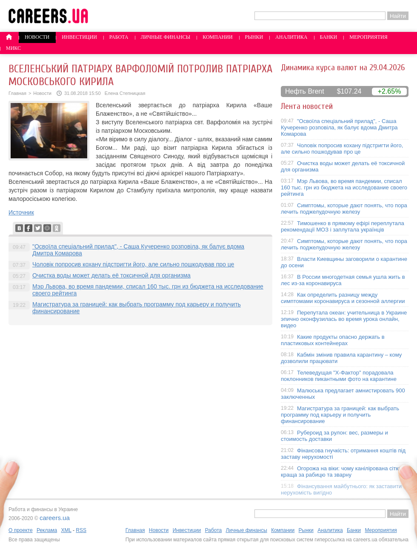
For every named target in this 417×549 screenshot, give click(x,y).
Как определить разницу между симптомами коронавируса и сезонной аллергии (343, 298)
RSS (81, 530)
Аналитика (291, 37)
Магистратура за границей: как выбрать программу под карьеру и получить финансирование (340, 414)
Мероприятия (368, 37)
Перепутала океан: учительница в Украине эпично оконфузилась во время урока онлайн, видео (344, 319)
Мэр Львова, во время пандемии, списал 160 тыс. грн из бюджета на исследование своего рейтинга (344, 187)
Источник (21, 212)
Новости (37, 37)
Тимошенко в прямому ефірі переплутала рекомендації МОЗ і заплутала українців (342, 226)
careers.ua (55, 517)
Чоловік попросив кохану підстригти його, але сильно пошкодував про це (133, 264)
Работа (119, 37)
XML (66, 530)
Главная (17, 93)
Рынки (254, 37)
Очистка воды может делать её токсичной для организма (111, 275)
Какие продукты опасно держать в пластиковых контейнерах (333, 340)
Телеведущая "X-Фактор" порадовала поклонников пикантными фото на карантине (339, 375)
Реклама (47, 530)
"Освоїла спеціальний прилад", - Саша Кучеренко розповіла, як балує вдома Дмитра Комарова (339, 127)
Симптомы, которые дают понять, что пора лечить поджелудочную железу (344, 208)
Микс (13, 48)
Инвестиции (79, 37)
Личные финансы (166, 37)
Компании (217, 37)
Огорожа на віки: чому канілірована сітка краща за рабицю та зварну (341, 471)
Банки (328, 37)
